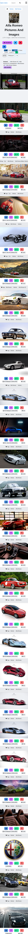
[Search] (20, 3)
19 (16, 125)
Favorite (7, 42)
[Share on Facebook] (4, 46)
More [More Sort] (11, 52)
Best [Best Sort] (6, 52)
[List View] (10, 50)
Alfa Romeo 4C (14, 61)
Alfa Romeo (18, 9)
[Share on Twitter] (15, 42)
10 (16, 154)
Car (5, 161)
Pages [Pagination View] (20, 50)
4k (17, 55)
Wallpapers (11, 55)
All (4, 55)
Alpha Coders (4, 3)
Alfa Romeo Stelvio (11, 65)
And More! (7, 67)
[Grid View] (6, 50)
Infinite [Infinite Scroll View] (15, 50)
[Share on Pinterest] (20, 42)
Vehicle (11, 9)
